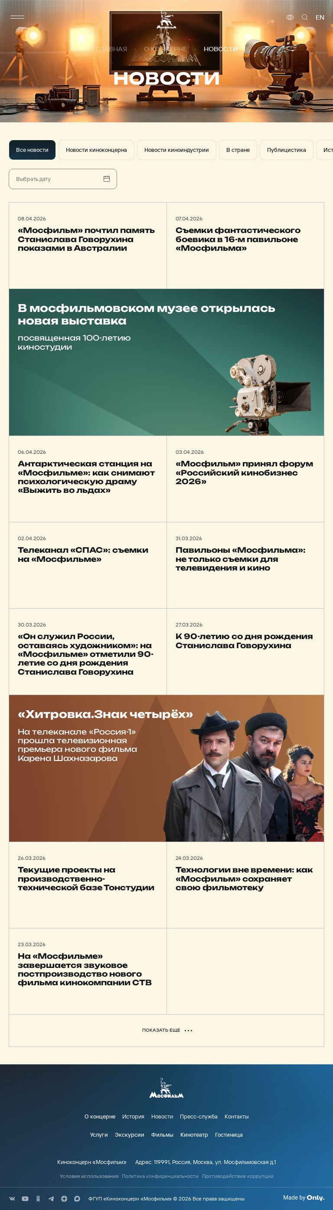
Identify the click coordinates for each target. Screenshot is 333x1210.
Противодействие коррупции (238, 1176)
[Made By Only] (303, 1197)
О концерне (165, 49)
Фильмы (162, 1134)
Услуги (99, 1134)
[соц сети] (12, 1198)
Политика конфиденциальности (160, 1176)
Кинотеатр (194, 1134)
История (133, 1116)
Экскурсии (129, 1134)
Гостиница (229, 1134)
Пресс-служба (199, 1116)
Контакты (237, 1116)
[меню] (17, 17)
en (320, 17)
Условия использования (89, 1176)
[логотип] (166, 17)
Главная (111, 49)
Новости (162, 1116)
